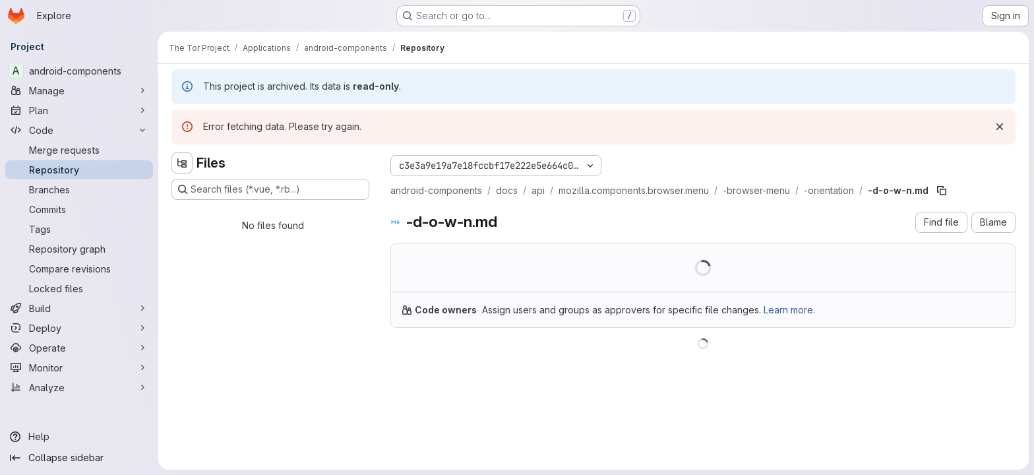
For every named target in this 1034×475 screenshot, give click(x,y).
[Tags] (79, 229)
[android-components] (79, 70)
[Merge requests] (79, 150)
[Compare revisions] (79, 268)
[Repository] (79, 169)
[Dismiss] (1000, 127)
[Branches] (79, 189)
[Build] (79, 308)
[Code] (79, 130)
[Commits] (79, 209)
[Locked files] (79, 288)
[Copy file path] (941, 190)
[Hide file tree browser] (182, 163)
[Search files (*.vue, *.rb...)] (270, 189)
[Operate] (79, 347)
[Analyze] (79, 387)
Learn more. (789, 309)
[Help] (79, 437)
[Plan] (79, 110)
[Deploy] (79, 328)
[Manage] (79, 90)
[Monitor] (79, 367)
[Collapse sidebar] (79, 458)
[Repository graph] (79, 248)
